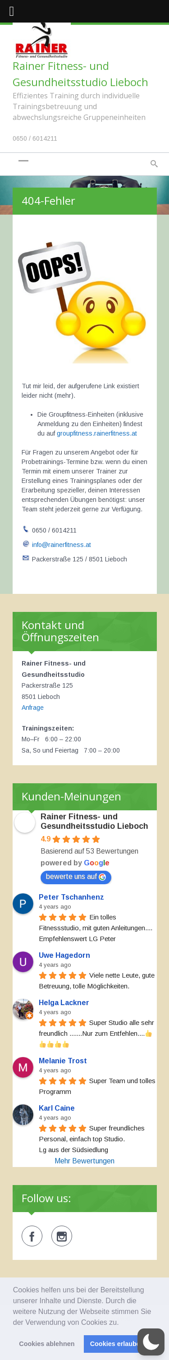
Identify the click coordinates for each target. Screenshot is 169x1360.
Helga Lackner (64, 1002)
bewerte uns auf (76, 877)
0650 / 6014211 (35, 138)
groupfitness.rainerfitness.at (97, 433)
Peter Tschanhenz (71, 897)
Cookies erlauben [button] (117, 1343)
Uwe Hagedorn (64, 955)
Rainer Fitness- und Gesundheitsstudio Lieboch (94, 821)
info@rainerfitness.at (61, 544)
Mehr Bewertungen (84, 1161)
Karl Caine (57, 1108)
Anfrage (33, 707)
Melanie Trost (63, 1061)
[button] (122, 1323)
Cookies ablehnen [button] (46, 1343)
